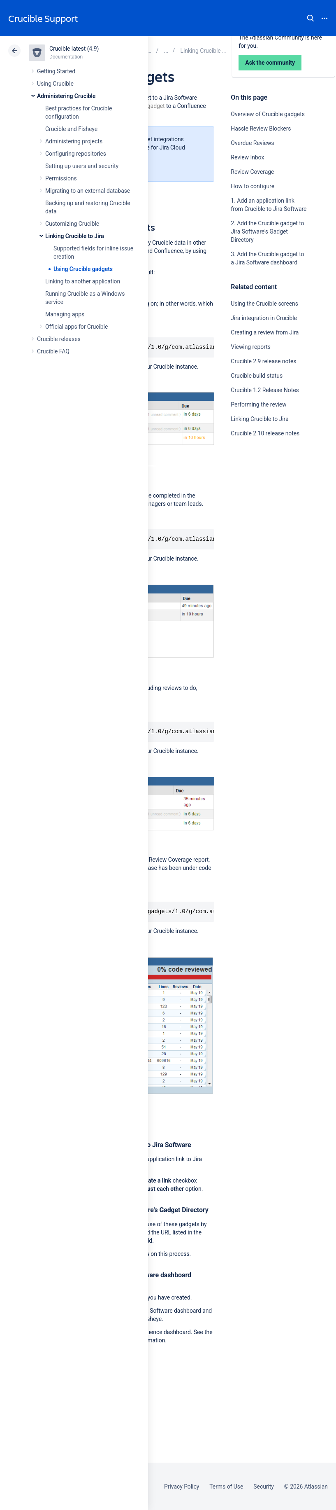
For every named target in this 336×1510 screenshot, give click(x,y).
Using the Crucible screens (264, 303)
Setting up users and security (81, 166)
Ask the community (259, 514)
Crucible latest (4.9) (74, 48)
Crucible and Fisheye (71, 129)
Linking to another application (82, 281)
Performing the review (258, 404)
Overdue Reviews (252, 143)
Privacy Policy (181, 1486)
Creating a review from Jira (265, 332)
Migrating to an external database (87, 190)
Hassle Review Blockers (261, 128)
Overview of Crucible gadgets (268, 114)
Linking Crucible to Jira (74, 236)
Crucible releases (59, 339)
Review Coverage (252, 171)
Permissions (61, 178)
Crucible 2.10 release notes (265, 433)
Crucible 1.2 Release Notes (265, 390)
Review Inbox (247, 157)
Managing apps (64, 314)
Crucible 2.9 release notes (263, 361)
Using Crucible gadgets (83, 269)
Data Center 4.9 (273, 51)
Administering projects (73, 141)
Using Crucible (55, 83)
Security (263, 1486)
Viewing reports (250, 347)
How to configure (252, 186)
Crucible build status (257, 375)
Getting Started (56, 71)
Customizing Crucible (72, 223)
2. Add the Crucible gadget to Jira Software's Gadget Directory (267, 231)
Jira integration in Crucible (264, 318)
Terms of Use (226, 1486)
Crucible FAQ (53, 351)
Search (310, 18)
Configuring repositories (75, 153)
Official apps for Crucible (76, 326)
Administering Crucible (66, 96)
